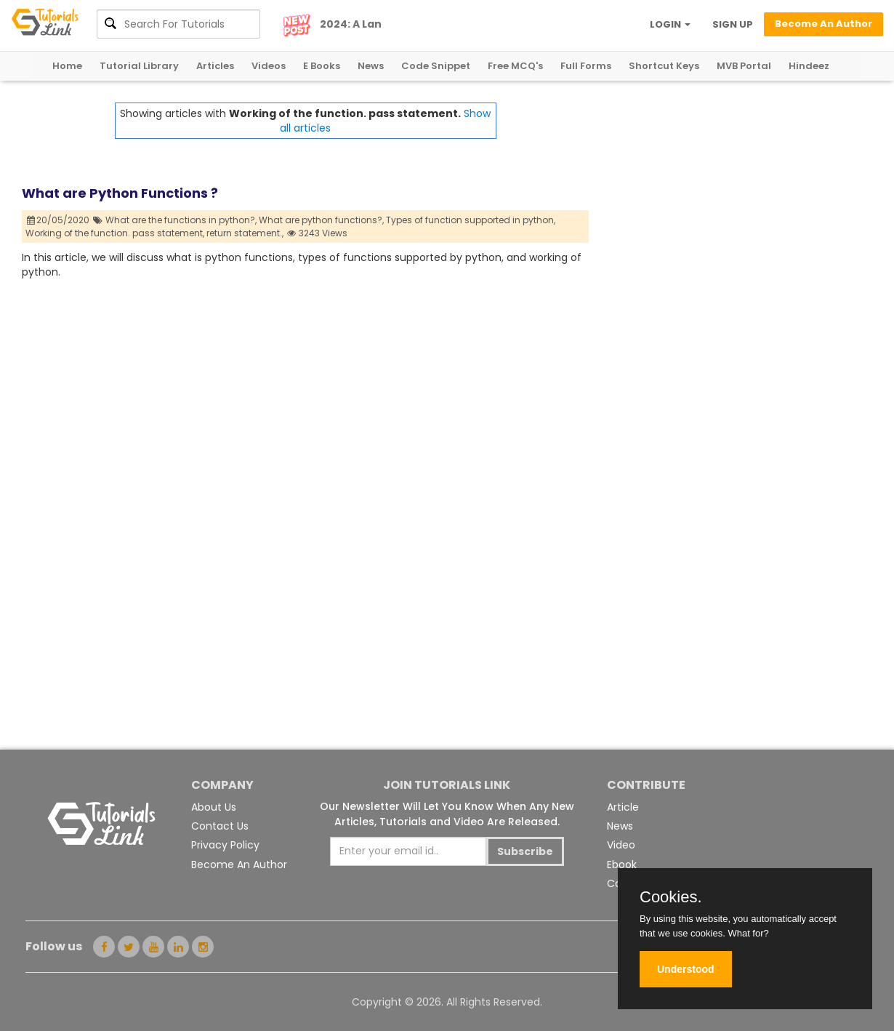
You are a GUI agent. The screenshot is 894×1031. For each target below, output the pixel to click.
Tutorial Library (139, 66)
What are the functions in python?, (181, 220)
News (371, 66)
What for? (748, 933)
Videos (268, 66)
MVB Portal (744, 66)
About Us (213, 807)
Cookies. (671, 897)
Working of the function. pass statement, (114, 233)
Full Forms (585, 66)
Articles (215, 66)
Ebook (622, 864)
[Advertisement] (730, 204)
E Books (321, 66)
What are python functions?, (321, 220)
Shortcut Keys (664, 66)
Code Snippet (435, 66)
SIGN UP (732, 24)
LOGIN (670, 24)
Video (621, 845)
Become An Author (239, 864)
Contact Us (220, 826)
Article (623, 807)
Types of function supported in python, (470, 220)
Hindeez (809, 66)
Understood (685, 969)
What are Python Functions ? (120, 193)
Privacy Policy (225, 845)
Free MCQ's (515, 66)
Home (67, 66)
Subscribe (525, 851)
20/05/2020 (58, 220)
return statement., (244, 233)
